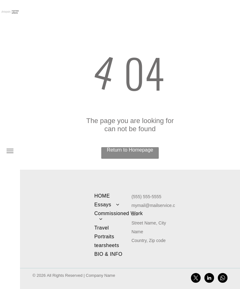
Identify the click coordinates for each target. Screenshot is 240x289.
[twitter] (196, 278)
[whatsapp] (223, 278)
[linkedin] (209, 278)
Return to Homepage (130, 149)
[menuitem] (118, 196)
